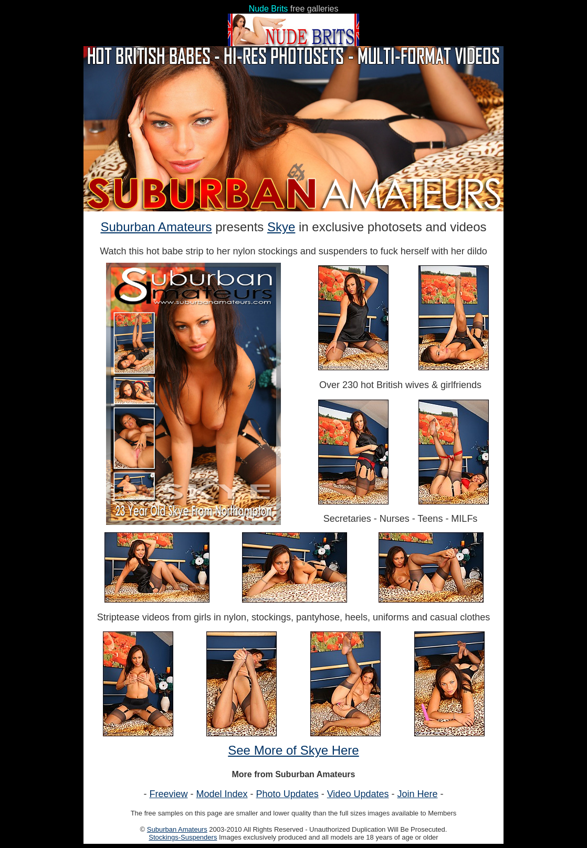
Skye (281, 227)
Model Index (222, 794)
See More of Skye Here (293, 750)
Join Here (417, 794)
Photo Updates (287, 794)
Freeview (169, 794)
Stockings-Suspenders (183, 837)
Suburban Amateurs (156, 227)
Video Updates (358, 794)
